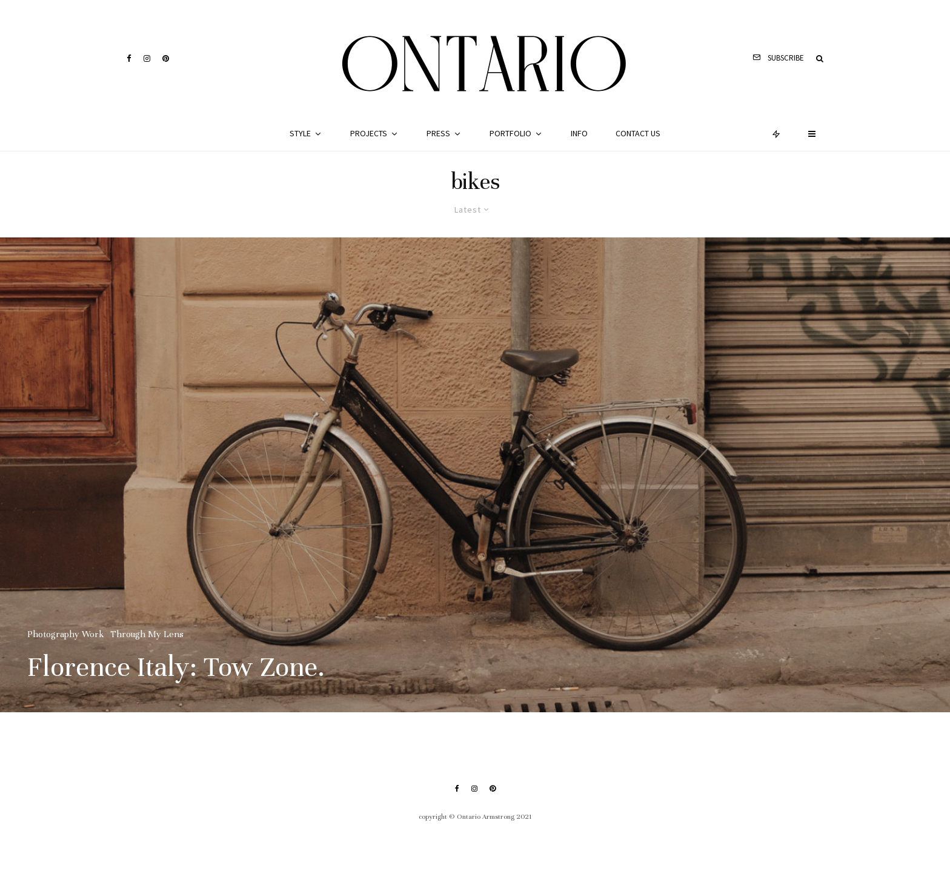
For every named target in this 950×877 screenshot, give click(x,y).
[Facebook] (129, 58)
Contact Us (638, 133)
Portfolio (510, 133)
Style (300, 133)
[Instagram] (147, 58)
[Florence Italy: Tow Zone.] (475, 474)
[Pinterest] (165, 58)
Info (579, 133)
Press (438, 133)
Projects (368, 133)
